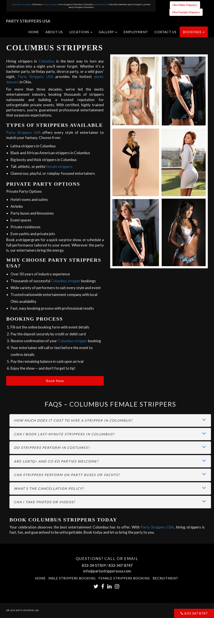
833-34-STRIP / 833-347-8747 (107, 565)
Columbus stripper (65, 281)
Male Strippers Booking (72, 578)
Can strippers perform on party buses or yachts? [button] (67, 475)
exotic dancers (101, 4)
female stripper (50, 4)
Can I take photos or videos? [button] (44, 502)
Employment (136, 32)
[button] (80, 32)
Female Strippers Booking (124, 578)
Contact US (165, 32)
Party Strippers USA (35, 76)
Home (33, 32)
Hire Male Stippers (185, 5)
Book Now (55, 381)
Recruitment (165, 578)
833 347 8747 (194, 613)
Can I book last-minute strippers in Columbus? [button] (64, 434)
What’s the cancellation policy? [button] (49, 488)
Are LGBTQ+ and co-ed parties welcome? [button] (56, 461)
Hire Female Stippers (186, 12)
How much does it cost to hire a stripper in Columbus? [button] (73, 420)
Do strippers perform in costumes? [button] (52, 447)
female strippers (59, 166)
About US (54, 32)
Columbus (47, 61)
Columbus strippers (21, 4)
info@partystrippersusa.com (107, 571)
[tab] (110, 420)
